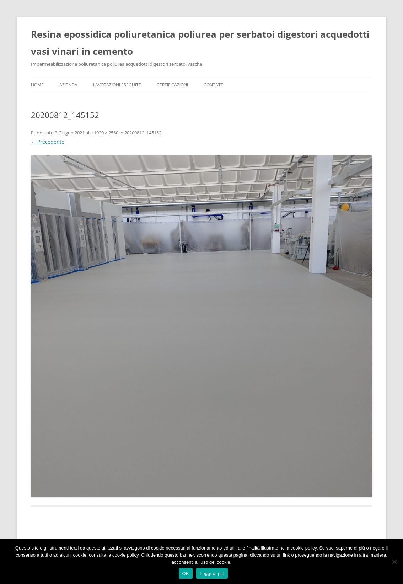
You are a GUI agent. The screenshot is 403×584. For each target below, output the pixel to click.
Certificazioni (172, 85)
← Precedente (47, 141)
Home (37, 85)
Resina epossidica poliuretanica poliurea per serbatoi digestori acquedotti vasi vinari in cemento (200, 43)
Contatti (214, 85)
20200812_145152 (142, 132)
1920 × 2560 (106, 132)
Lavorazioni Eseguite (117, 85)
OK (185, 573)
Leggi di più (212, 573)
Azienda (68, 85)
